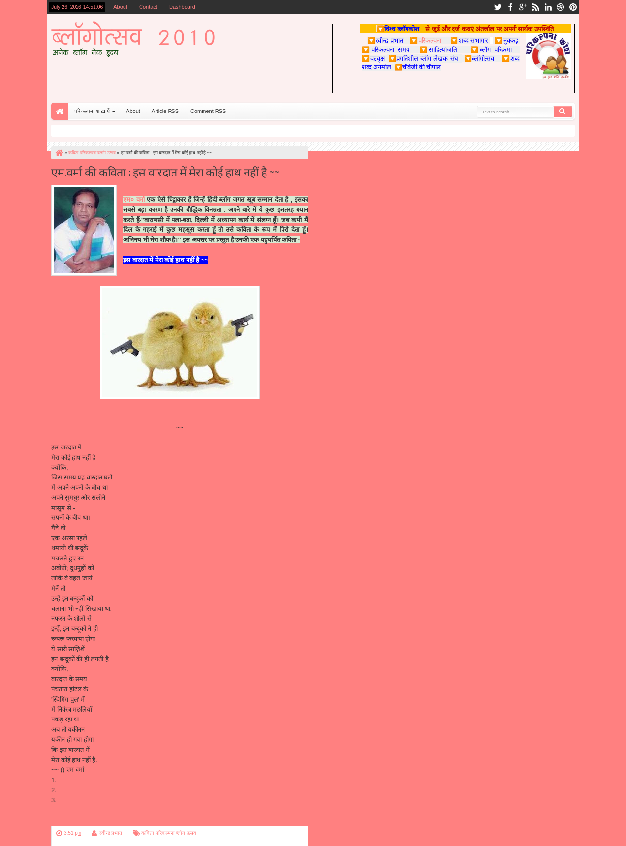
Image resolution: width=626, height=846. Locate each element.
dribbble (560, 7)
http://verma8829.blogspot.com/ (102, 800)
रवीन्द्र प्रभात (110, 833)
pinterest (573, 7)
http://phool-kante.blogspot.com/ (103, 790)
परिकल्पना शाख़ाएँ (92, 111)
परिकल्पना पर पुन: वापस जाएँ (84, 820)
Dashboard (182, 7)
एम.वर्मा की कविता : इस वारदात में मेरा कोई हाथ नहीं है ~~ (165, 171)
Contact (148, 7)
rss (535, 7)
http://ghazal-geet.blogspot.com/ (103, 779)
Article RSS (165, 111)
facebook (510, 7)
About (120, 7)
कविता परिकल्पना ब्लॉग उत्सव (168, 833)
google (522, 7)
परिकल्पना (425, 40)
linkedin (548, 7)
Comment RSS (208, 111)
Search (563, 111)
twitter (497, 7)
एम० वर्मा (134, 199)
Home (59, 111)
